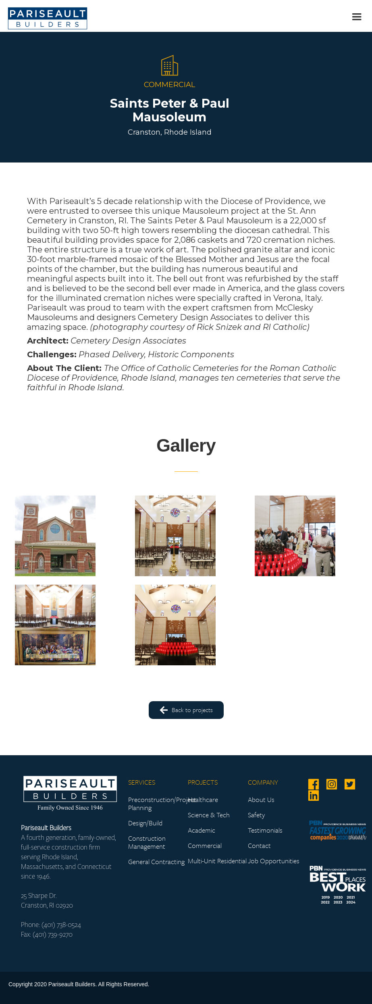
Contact (259, 846)
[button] (355, 16)
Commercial (205, 846)
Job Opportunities (273, 861)
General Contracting (156, 862)
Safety (256, 815)
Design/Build (145, 823)
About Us (261, 800)
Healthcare (203, 800)
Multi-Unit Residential (217, 861)
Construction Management (147, 842)
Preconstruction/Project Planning (158, 804)
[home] (47, 16)
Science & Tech (209, 815)
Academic (201, 830)
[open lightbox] (52, 536)
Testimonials (265, 830)
